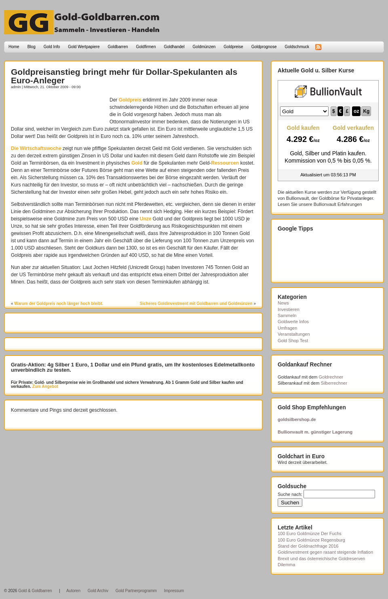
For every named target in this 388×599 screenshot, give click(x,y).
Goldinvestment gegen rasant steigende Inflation (325, 552)
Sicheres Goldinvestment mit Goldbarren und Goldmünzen (196, 303)
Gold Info (52, 46)
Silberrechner (334, 383)
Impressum (174, 590)
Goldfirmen (146, 46)
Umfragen (287, 328)
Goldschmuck (297, 46)
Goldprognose (264, 46)
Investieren (288, 309)
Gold (136, 163)
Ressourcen (225, 163)
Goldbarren (118, 46)
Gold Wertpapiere (83, 46)
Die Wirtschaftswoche (36, 148)
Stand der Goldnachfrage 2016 (308, 546)
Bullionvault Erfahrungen (338, 204)
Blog (31, 46)
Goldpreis (130, 100)
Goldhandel (174, 46)
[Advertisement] (58, 108)
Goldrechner (331, 377)
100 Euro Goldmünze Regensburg (311, 540)
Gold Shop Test (293, 340)
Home (13, 46)
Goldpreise (233, 46)
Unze (146, 219)
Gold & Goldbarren (35, 590)
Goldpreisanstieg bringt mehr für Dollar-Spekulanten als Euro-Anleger (124, 76)
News (283, 303)
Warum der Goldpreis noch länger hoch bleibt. (58, 303)
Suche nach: (290, 494)
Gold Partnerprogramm (136, 590)
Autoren (73, 590)
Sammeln (287, 315)
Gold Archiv (98, 590)
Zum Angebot (44, 386)
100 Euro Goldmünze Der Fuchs (310, 533)
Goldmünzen (204, 46)
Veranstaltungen (294, 334)
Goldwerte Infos (293, 321)
